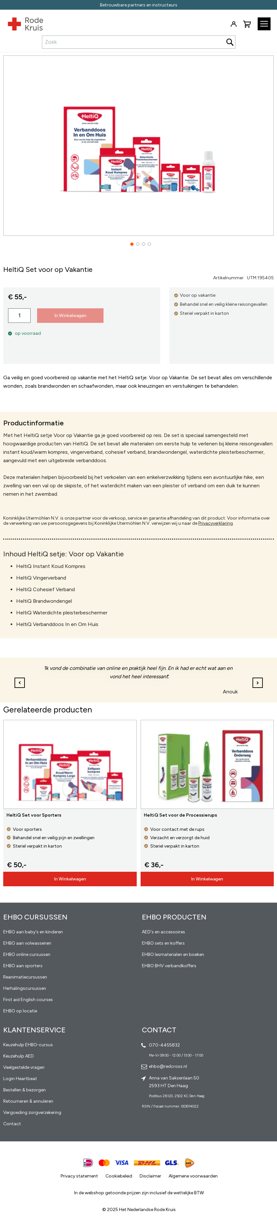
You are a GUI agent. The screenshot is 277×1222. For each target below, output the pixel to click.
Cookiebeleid (118, 1176)
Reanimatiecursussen (25, 977)
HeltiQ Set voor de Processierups (180, 815)
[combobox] (138, 42)
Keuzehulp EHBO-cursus (28, 1045)
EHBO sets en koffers (163, 943)
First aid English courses (28, 999)
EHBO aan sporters (23, 966)
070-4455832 (164, 1045)
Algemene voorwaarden (193, 1176)
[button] (130, 240)
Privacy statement (79, 1176)
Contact (12, 1124)
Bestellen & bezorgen (24, 1090)
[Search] (229, 42)
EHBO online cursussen (26, 954)
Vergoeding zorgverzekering (32, 1112)
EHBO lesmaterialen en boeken (173, 954)
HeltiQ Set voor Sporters (33, 815)
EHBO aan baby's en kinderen (33, 932)
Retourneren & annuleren (28, 1101)
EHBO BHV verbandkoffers (169, 966)
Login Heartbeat (20, 1078)
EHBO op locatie (20, 1011)
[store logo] (21, 22)
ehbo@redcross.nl (168, 1066)
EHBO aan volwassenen (27, 943)
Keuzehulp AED (18, 1056)
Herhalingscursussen (24, 988)
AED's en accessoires (163, 932)
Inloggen (233, 24)
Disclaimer (150, 1176)
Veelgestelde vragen (24, 1067)
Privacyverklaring (215, 523)
